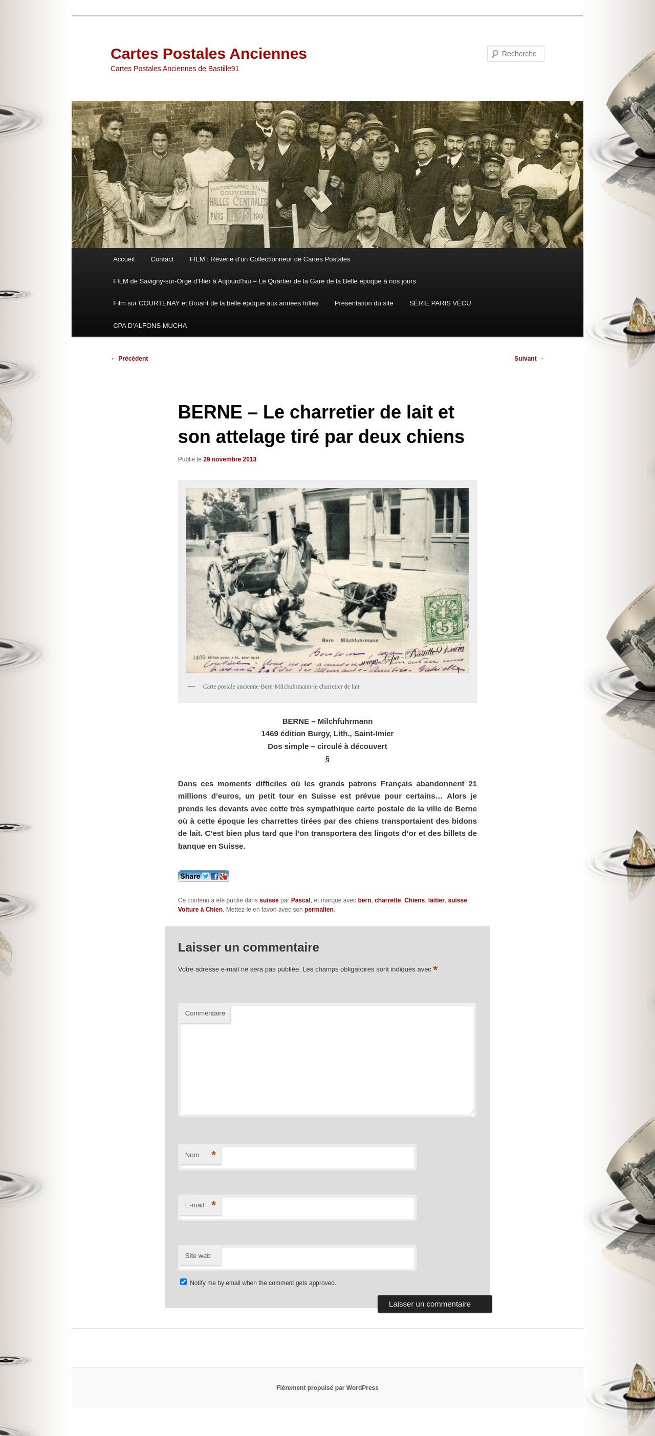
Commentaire (205, 1013)
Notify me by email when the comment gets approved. (258, 1283)
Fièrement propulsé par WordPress (327, 1387)
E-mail (200, 1205)
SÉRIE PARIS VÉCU (440, 303)
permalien (319, 909)
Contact (162, 259)
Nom (200, 1155)
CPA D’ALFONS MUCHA (150, 325)
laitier (436, 900)
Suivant (529, 358)
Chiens (414, 900)
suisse (268, 900)
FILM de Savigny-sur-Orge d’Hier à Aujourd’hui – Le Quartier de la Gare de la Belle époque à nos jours (264, 281)
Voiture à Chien (200, 909)
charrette (388, 900)
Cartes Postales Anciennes (209, 53)
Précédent (129, 358)
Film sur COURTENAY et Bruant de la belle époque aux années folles (215, 303)
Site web (198, 1256)
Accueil (124, 259)
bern (364, 900)
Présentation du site (364, 303)
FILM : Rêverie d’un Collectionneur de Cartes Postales (270, 259)
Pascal (301, 900)
